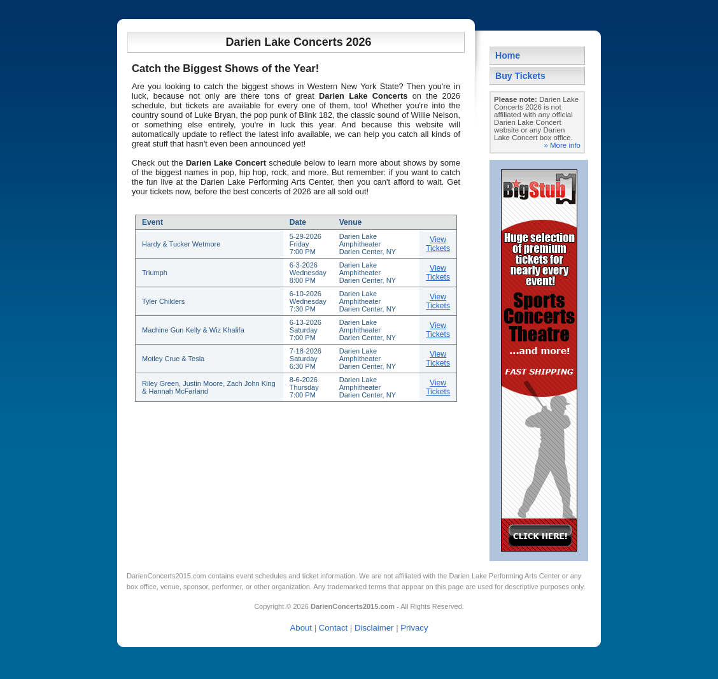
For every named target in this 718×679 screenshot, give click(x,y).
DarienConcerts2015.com (166, 576)
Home (507, 55)
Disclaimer (374, 628)
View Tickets (438, 244)
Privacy (414, 628)
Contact (333, 628)
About (301, 628)
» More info (562, 145)
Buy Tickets (520, 76)
